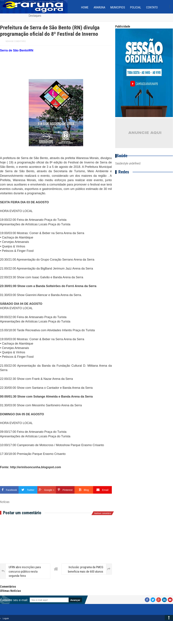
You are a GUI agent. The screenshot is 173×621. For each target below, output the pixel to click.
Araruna (99, 7)
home (85, 7)
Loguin (6, 618)
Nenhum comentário (16, 41)
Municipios (117, 7)
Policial (135, 7)
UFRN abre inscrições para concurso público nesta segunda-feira (25, 571)
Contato (152, 7)
